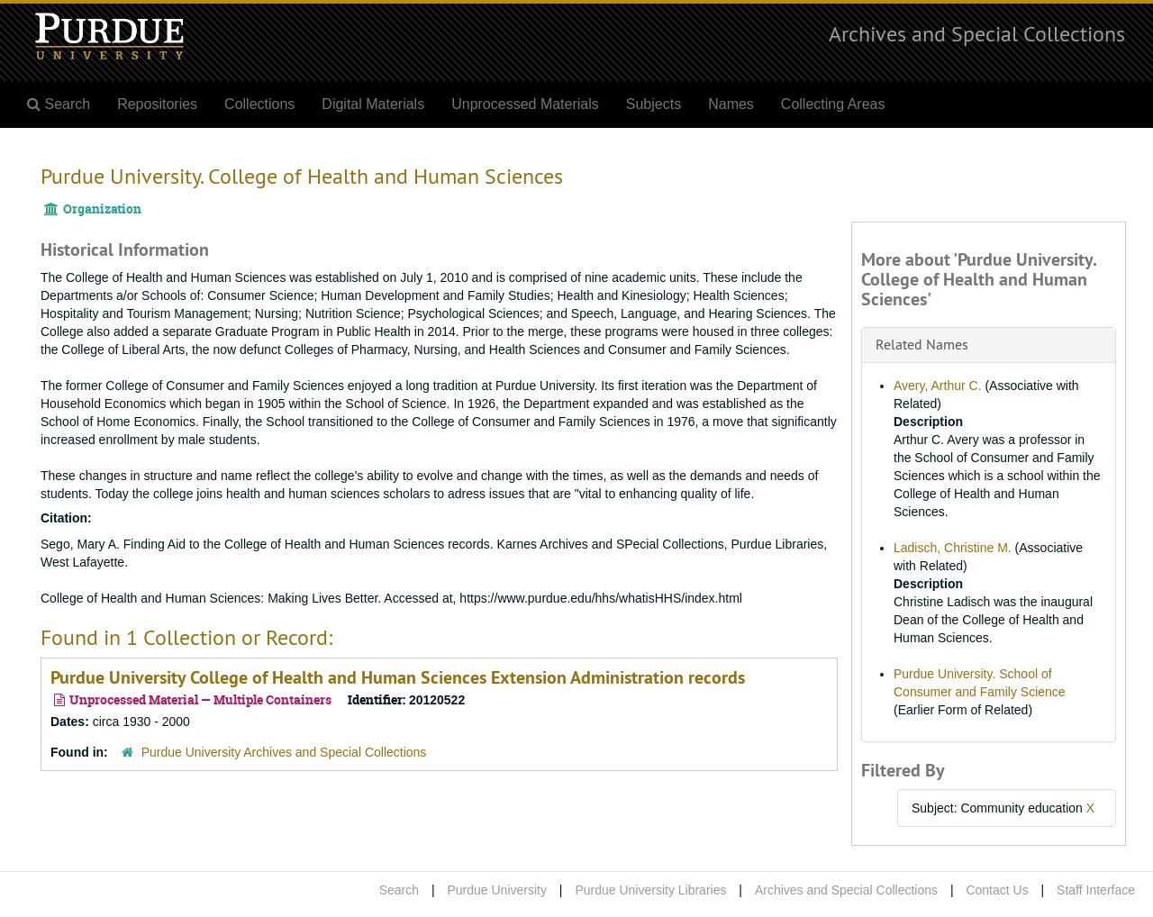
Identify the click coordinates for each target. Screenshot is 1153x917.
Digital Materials (373, 104)
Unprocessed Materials (525, 104)
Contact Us (997, 890)
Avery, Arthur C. (938, 385)
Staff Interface (1096, 890)
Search (399, 890)
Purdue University (497, 890)
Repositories (157, 104)
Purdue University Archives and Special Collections (284, 752)
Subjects (653, 104)
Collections (259, 104)
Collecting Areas (833, 104)
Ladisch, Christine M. (953, 547)
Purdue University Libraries (650, 890)
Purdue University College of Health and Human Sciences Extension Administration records (397, 677)
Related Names (922, 344)
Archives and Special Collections (977, 33)
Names (731, 104)
